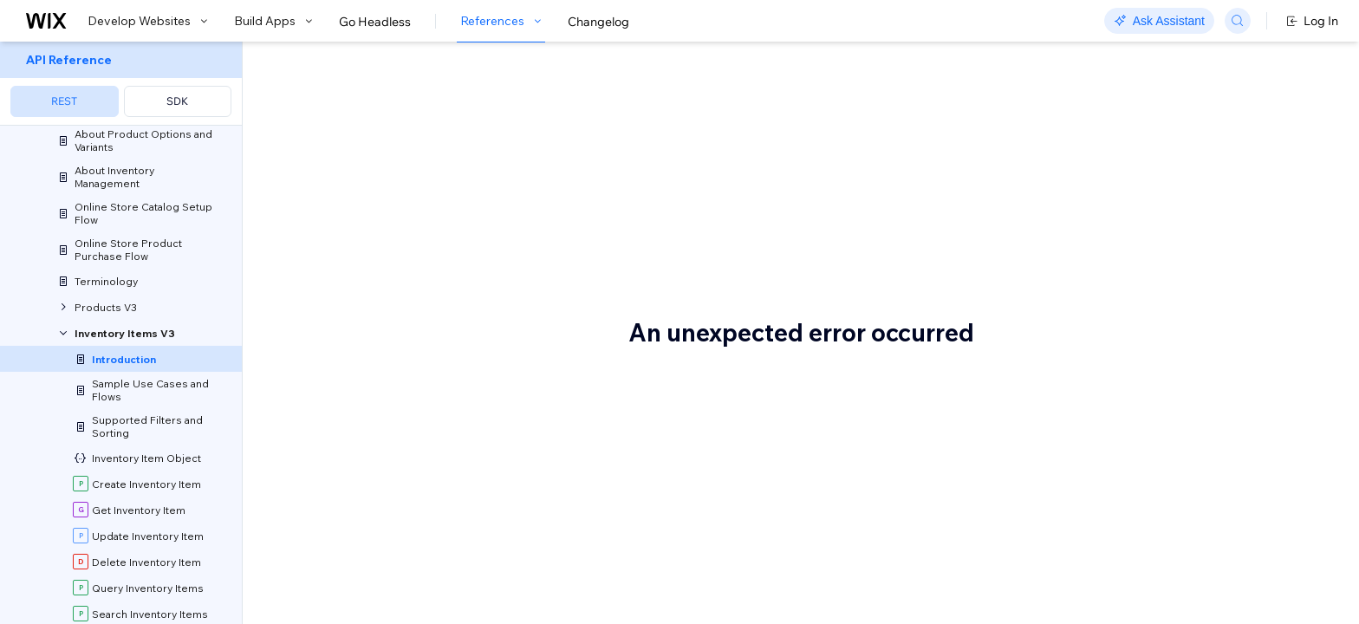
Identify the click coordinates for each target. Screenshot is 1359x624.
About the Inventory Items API (488, 101)
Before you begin (370, 483)
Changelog (598, 21)
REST (64, 100)
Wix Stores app (538, 554)
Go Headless (375, 21)
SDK (177, 100)
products (707, 180)
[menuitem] (121, 84)
